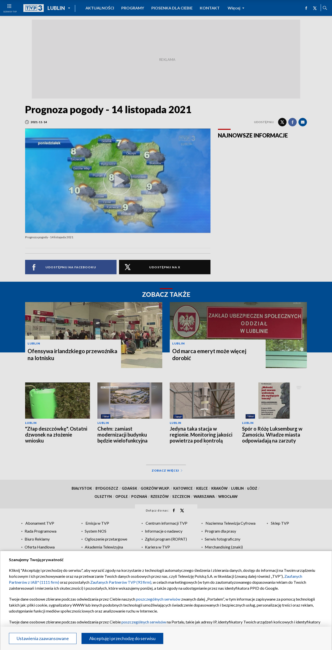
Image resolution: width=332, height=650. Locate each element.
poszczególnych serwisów (158, 599)
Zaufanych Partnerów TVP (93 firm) (120, 582)
